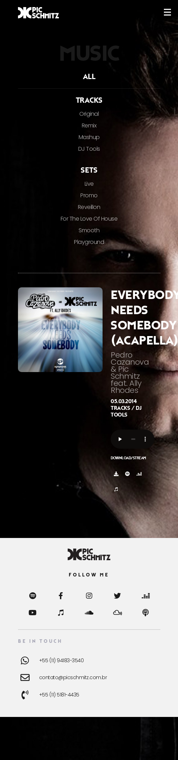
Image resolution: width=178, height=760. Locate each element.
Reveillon (89, 207)
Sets (89, 170)
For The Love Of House (89, 219)
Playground (89, 242)
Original (89, 114)
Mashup (89, 137)
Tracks (89, 100)
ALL (89, 76)
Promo (89, 195)
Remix (89, 125)
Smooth (89, 230)
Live (89, 184)
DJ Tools (89, 149)
